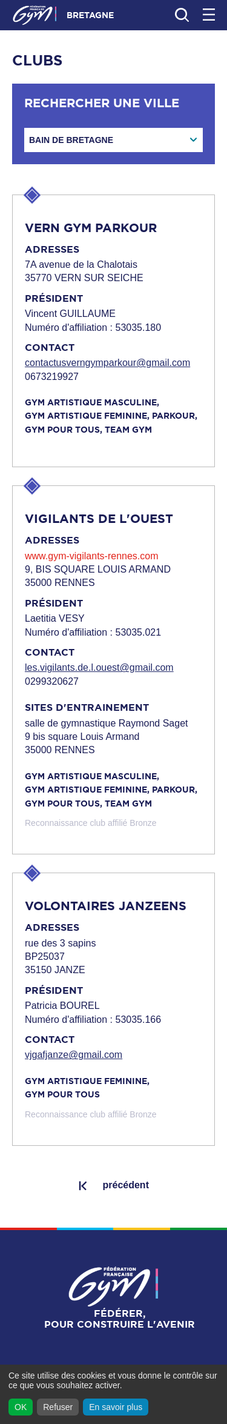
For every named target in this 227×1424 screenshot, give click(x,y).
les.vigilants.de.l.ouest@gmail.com (99, 667)
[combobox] (113, 140)
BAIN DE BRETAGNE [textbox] (71, 140)
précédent (125, 1185)
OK (21, 1407)
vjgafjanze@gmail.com (73, 1055)
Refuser (58, 1407)
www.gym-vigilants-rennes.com (92, 556)
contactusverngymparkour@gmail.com (107, 363)
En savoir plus (115, 1407)
